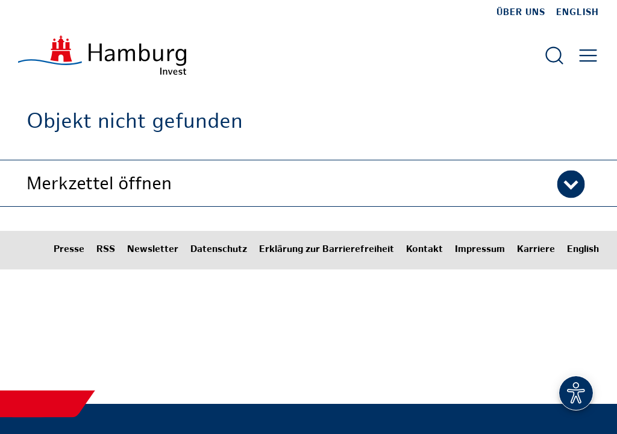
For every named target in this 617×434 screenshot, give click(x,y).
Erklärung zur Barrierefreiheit (326, 249)
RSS (105, 249)
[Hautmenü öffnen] (588, 55)
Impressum (480, 249)
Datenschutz (218, 249)
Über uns (520, 12)
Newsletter (152, 249)
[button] (308, 183)
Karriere (536, 249)
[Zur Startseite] (102, 55)
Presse (69, 249)
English (577, 12)
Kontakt (424, 249)
